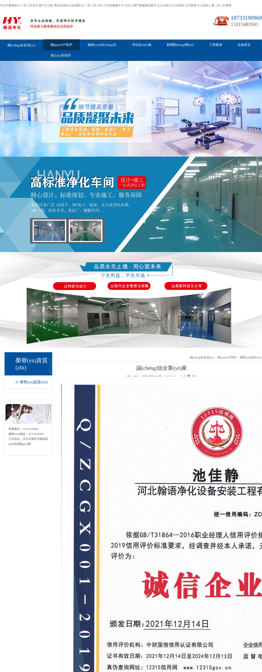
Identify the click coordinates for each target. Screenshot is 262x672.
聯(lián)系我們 (61, 55)
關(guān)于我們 (61, 45)
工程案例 (215, 45)
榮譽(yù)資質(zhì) (34, 382)
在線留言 (244, 45)
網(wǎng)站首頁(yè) (21, 45)
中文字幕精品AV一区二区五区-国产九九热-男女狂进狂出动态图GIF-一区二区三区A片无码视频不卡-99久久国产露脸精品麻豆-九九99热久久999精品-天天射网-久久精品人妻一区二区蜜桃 (115, 5)
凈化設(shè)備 (141, 45)
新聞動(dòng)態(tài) (180, 45)
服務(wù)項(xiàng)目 (102, 45)
